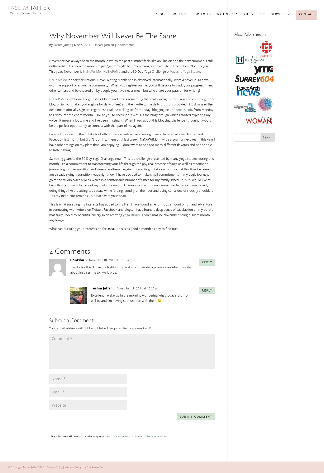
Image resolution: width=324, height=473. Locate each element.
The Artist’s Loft (181, 110)
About (161, 14)
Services (278, 14)
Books (177, 14)
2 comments (125, 45)
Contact (306, 14)
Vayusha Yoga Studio (185, 71)
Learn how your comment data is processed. (137, 436)
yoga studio (131, 215)
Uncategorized (104, 45)
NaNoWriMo (92, 71)
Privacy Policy (54, 467)
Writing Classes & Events (239, 14)
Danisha (77, 260)
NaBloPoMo (111, 71)
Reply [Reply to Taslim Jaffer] (207, 290)
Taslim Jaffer (62, 45)
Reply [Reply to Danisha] (207, 262)
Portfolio (201, 14)
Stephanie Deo (95, 467)
